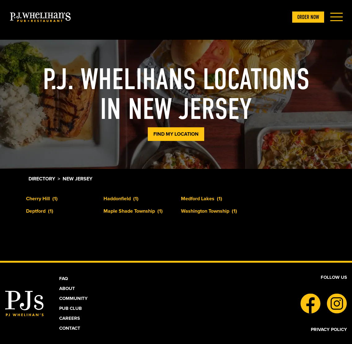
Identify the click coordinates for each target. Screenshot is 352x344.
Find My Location (176, 134)
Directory (42, 179)
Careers (69, 318)
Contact (69, 328)
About (67, 288)
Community (73, 298)
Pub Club (70, 308)
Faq (63, 278)
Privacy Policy (329, 329)
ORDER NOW (308, 17)
